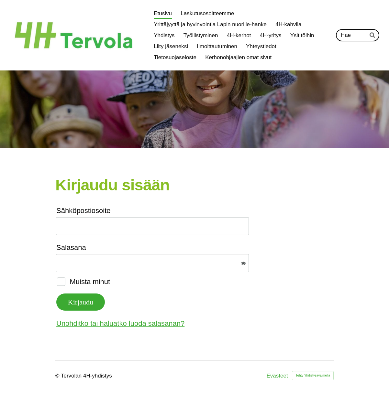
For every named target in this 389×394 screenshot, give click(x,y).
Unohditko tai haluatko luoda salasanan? (120, 323)
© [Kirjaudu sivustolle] (58, 376)
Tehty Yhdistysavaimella (312, 375)
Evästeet (277, 375)
